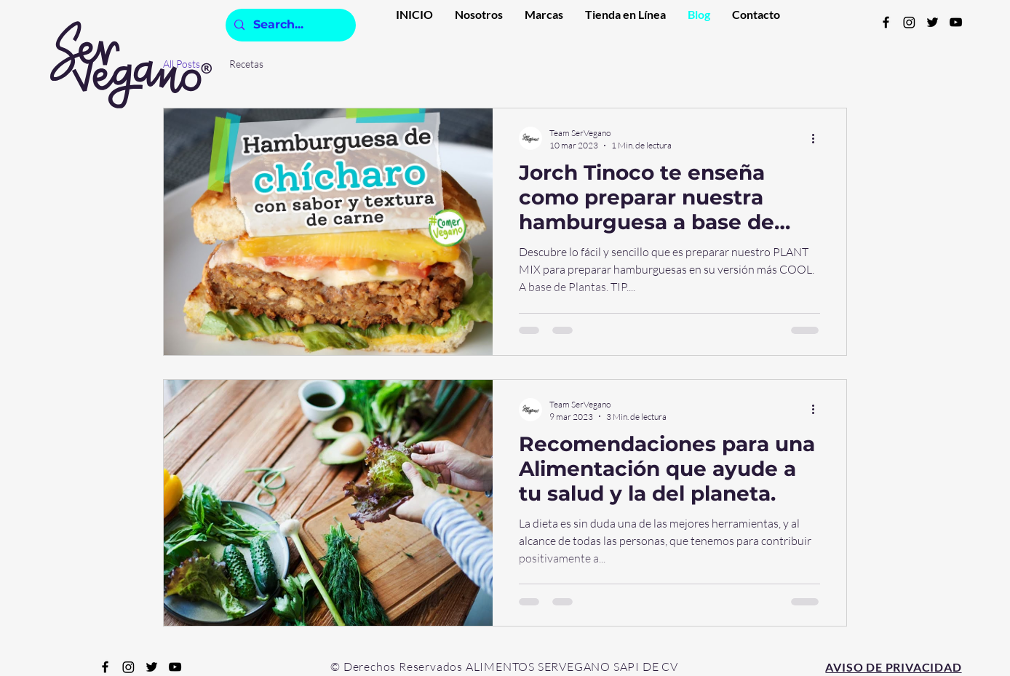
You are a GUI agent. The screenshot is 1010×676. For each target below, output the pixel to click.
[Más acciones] (818, 138)
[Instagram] (909, 22)
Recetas (246, 63)
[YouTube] (955, 22)
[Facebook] (886, 22)
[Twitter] (932, 22)
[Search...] (289, 25)
